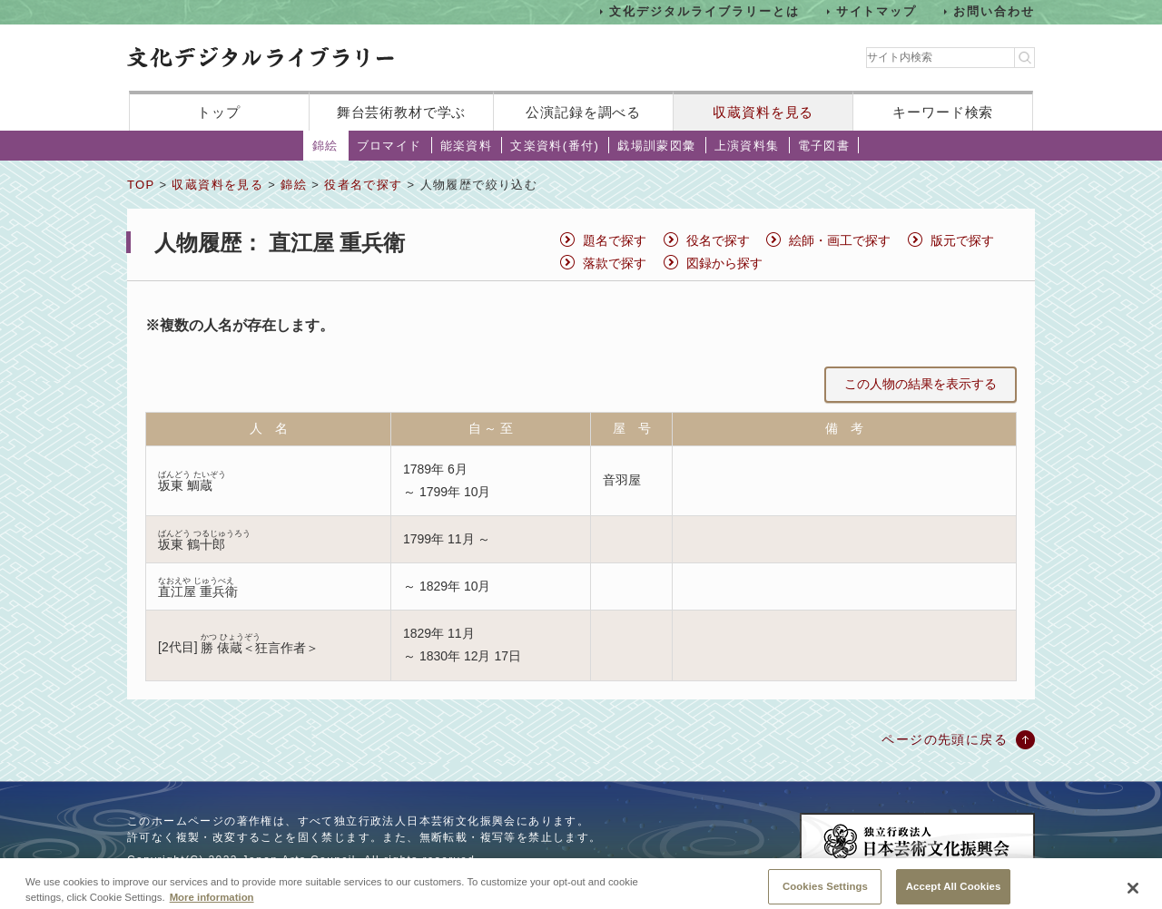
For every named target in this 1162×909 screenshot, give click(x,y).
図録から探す (724, 263)
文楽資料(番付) (554, 145)
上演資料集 (747, 145)
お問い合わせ (994, 11)
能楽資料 (466, 145)
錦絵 (325, 145)
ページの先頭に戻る (944, 739)
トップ (219, 112)
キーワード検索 (942, 112)
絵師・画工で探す (840, 240)
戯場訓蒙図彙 (656, 145)
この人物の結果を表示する (920, 383)
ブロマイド (389, 145)
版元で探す (962, 240)
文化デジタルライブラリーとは (704, 11)
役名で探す (718, 240)
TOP (140, 184)
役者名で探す (363, 184)
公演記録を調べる (583, 112)
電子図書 (824, 145)
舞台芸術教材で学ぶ (402, 112)
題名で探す (614, 240)
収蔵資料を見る (763, 112)
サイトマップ (877, 11)
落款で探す (614, 263)
